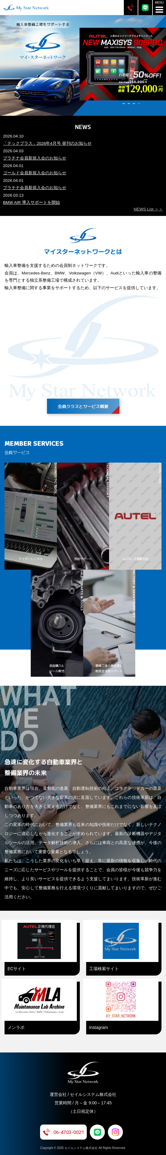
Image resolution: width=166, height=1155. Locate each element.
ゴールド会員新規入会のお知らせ (34, 173)
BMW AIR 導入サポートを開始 (31, 202)
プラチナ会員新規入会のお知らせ (34, 158)
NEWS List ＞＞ (148, 209)
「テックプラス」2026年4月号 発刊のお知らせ (47, 143)
